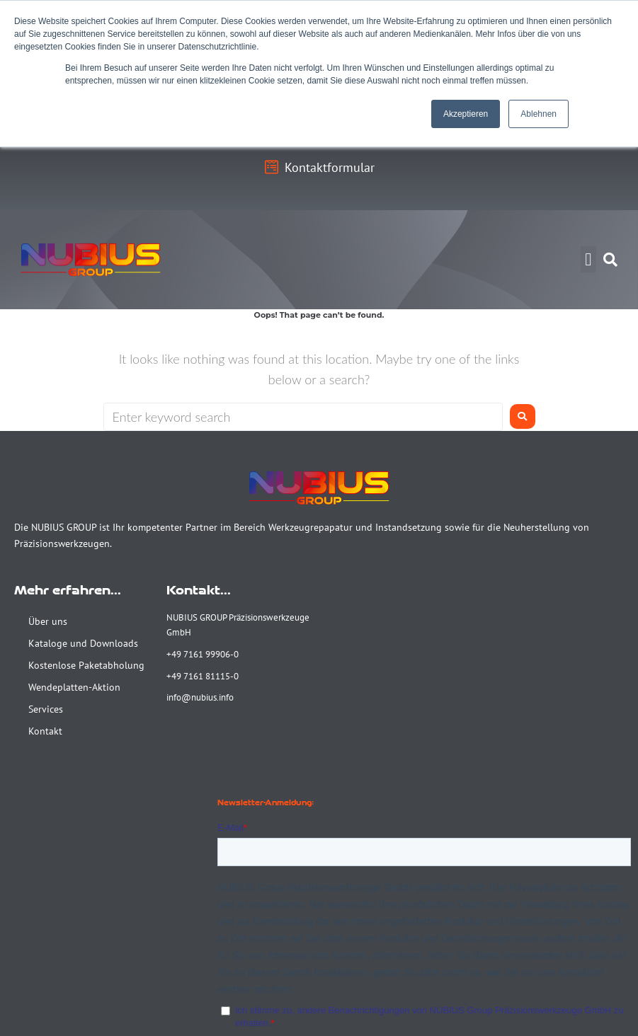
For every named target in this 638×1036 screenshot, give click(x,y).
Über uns (47, 621)
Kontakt (45, 731)
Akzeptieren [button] (465, 114)
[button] (588, 259)
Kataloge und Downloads (83, 643)
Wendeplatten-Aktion (74, 687)
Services (45, 709)
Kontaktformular (330, 167)
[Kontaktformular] (271, 167)
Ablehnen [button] (538, 114)
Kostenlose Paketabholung (86, 665)
